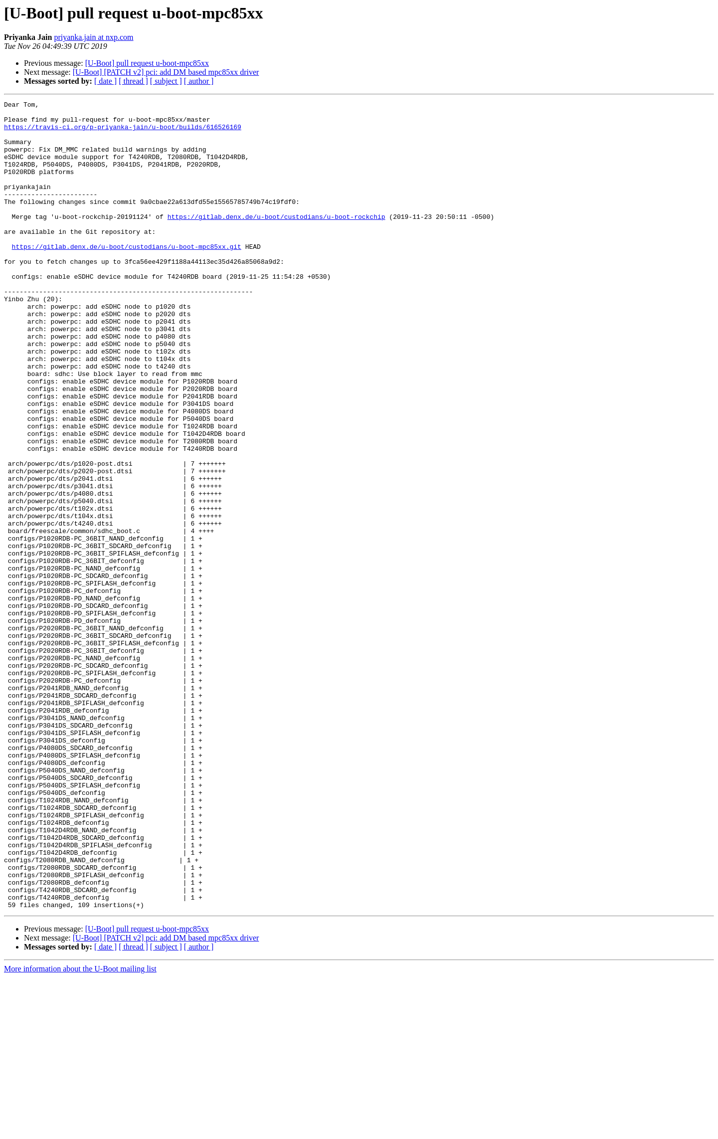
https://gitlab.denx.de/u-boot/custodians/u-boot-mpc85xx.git (126, 276)
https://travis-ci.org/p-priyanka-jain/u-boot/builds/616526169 (122, 132)
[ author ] (199, 81)
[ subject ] (166, 81)
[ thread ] (133, 81)
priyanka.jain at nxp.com (93, 37)
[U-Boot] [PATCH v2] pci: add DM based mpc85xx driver (166, 72)
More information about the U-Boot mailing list (80, 1130)
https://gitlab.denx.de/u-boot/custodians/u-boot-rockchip (276, 240)
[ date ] (105, 81)
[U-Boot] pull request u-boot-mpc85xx (147, 63)
